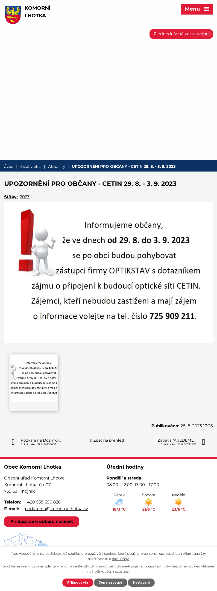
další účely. (120, 559)
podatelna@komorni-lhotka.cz (56, 508)
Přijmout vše (77, 582)
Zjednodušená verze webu (181, 33)
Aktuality (56, 166)
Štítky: (11, 196)
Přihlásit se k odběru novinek (41, 521)
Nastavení (141, 582)
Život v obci (30, 166)
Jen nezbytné (110, 582)
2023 (24, 196)
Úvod (9, 166)
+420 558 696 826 (43, 502)
